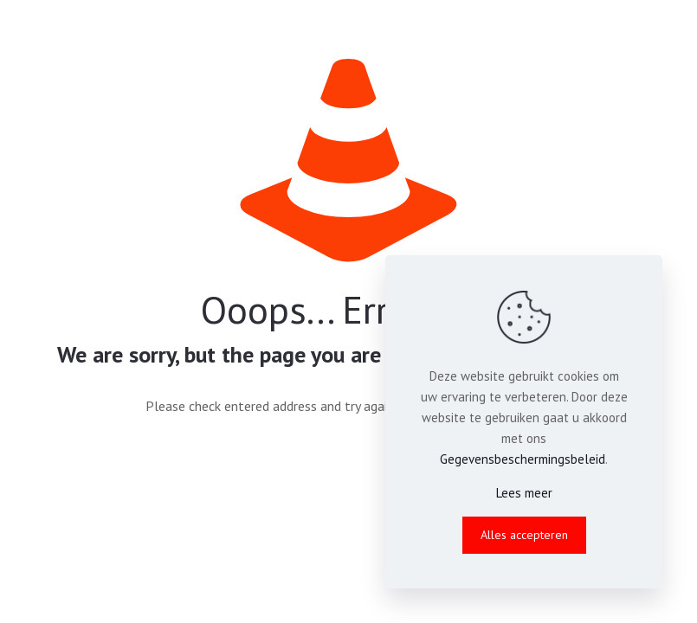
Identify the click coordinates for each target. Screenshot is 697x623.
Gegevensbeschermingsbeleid (522, 459)
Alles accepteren (524, 535)
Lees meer (524, 493)
